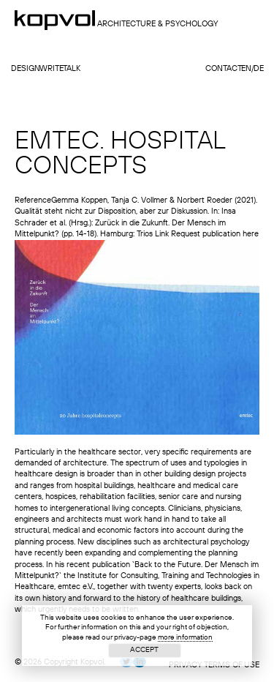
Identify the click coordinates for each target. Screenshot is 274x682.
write (51, 69)
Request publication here (215, 235)
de (259, 69)
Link (162, 235)
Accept (144, 649)
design (25, 69)
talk (71, 69)
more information (185, 637)
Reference (33, 201)
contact (223, 69)
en (246, 69)
